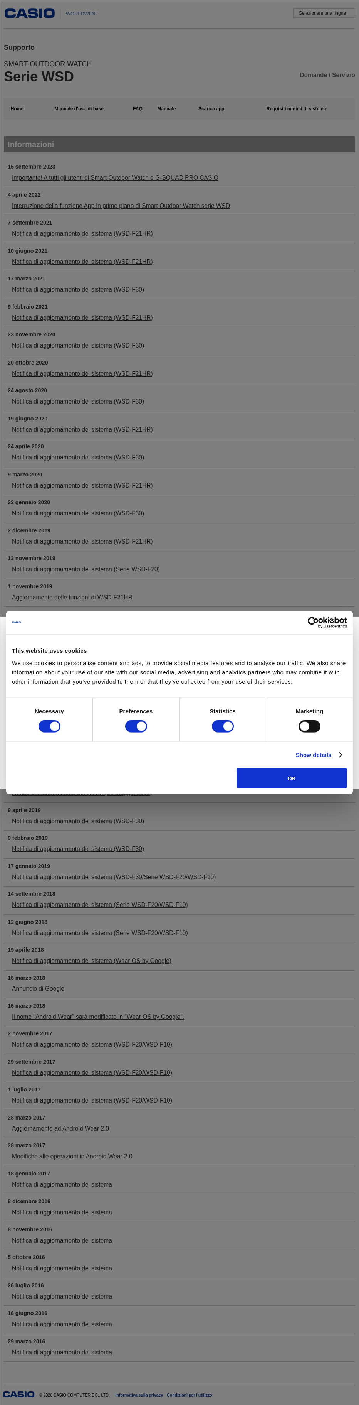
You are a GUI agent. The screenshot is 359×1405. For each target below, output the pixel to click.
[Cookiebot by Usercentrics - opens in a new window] (313, 622)
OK (291, 778)
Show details (314, 754)
